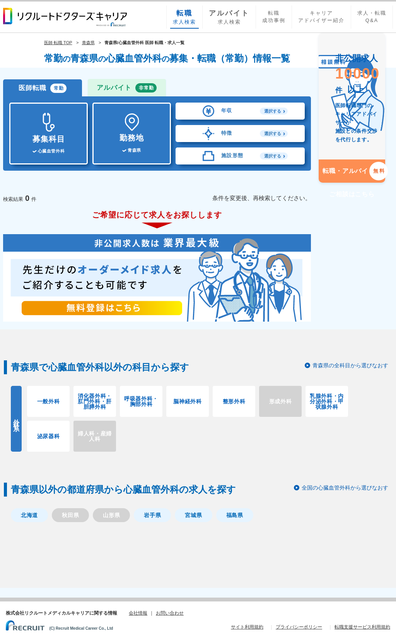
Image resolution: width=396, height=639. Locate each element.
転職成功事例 (273, 16)
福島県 (234, 515)
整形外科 (234, 401)
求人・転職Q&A (371, 16)
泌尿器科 (48, 436)
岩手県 (152, 515)
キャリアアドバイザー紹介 (321, 16)
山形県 (111, 515)
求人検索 (184, 17)
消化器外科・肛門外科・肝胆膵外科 (95, 401)
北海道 (29, 515)
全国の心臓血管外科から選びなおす (345, 487)
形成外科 (280, 401)
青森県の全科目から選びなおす (350, 365)
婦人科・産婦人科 (95, 436)
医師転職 (43, 88)
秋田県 (70, 515)
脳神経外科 (187, 401)
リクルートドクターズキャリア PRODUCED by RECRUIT (65, 17)
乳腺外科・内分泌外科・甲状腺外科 (327, 401)
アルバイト (127, 88)
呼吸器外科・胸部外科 (141, 401)
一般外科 (48, 401)
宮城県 (193, 515)
